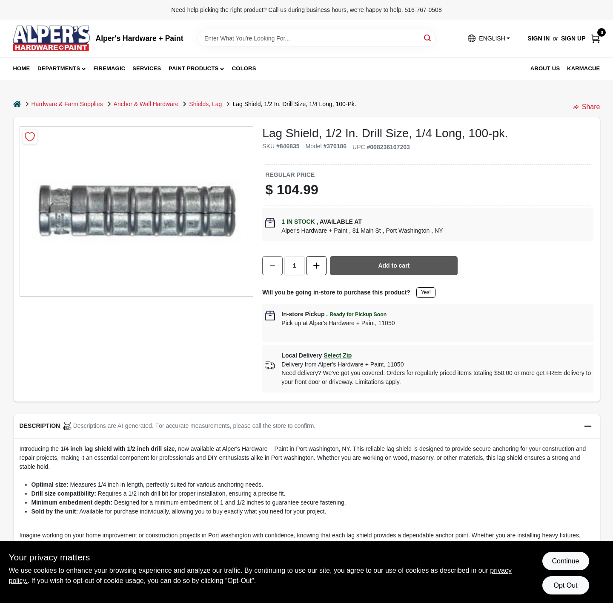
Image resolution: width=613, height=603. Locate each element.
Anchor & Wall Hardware (146, 104)
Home (21, 68)
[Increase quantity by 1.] (316, 265)
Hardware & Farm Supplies (67, 104)
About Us (545, 68)
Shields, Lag (205, 104)
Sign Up (573, 38)
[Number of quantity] (294, 265)
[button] (488, 38)
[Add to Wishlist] (30, 136)
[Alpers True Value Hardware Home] (51, 38)
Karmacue (583, 68)
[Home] (17, 104)
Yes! (426, 292)
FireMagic (110, 68)
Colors (244, 68)
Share (586, 106)
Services (146, 68)
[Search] (428, 38)
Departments (58, 68)
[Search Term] (317, 38)
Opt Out (565, 585)
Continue (565, 561)
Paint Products (193, 68)
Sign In (538, 38)
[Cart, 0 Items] (595, 38)
